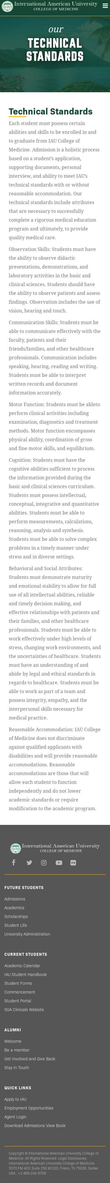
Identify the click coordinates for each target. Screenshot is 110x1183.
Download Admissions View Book (34, 1125)
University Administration (27, 934)
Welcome (12, 1041)
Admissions (14, 899)
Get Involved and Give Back (29, 1058)
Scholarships (16, 916)
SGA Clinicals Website (24, 1009)
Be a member (17, 1050)
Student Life (15, 925)
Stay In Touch (16, 1067)
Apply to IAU (15, 1099)
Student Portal (17, 1001)
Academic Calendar (22, 965)
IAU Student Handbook (25, 974)
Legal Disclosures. (72, 1158)
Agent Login (15, 1116)
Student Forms (18, 983)
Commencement (19, 992)
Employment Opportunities (28, 1108)
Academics (14, 907)
